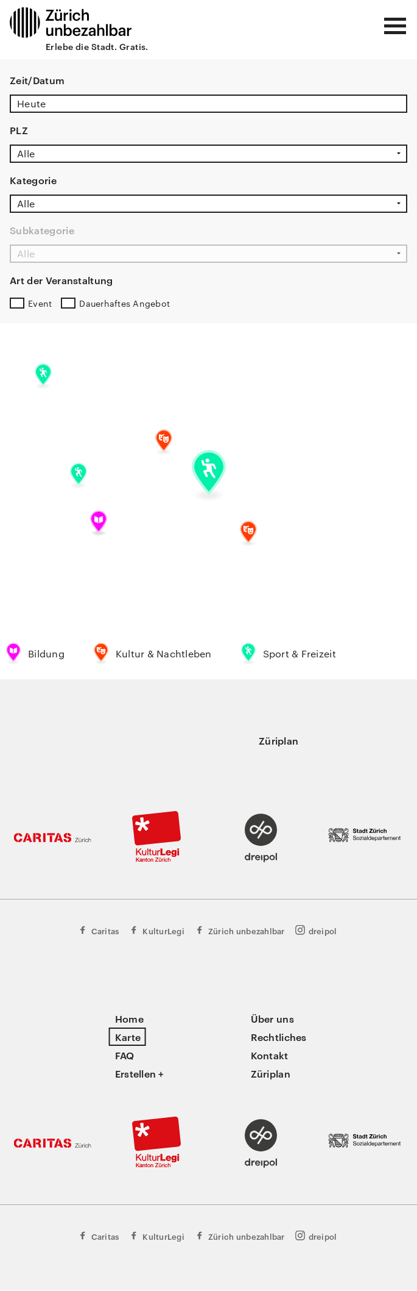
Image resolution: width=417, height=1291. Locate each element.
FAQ (125, 1055)
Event (40, 303)
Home (129, 1018)
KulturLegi (156, 930)
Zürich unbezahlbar (239, 930)
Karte (128, 1036)
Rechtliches (279, 1036)
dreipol (316, 930)
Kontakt (270, 1055)
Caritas (98, 930)
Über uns (272, 1018)
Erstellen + (139, 1073)
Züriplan (278, 740)
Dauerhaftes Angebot (124, 303)
